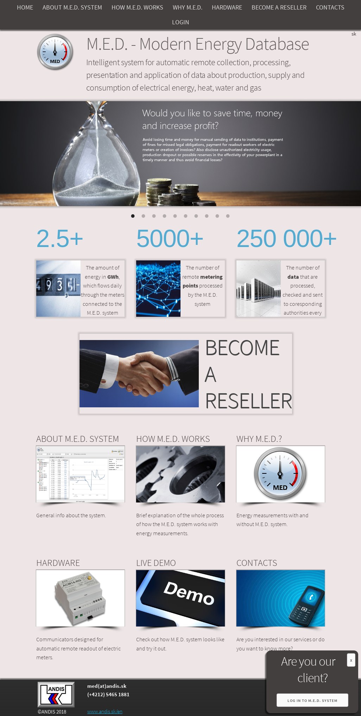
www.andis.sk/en (104, 711)
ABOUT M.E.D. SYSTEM (72, 7)
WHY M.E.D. (187, 7)
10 (228, 214)
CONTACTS (330, 7)
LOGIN (180, 22)
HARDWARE (227, 7)
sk (354, 33)
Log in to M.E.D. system (312, 700)
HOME (25, 7)
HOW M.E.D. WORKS (137, 7)
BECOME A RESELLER (279, 7)
